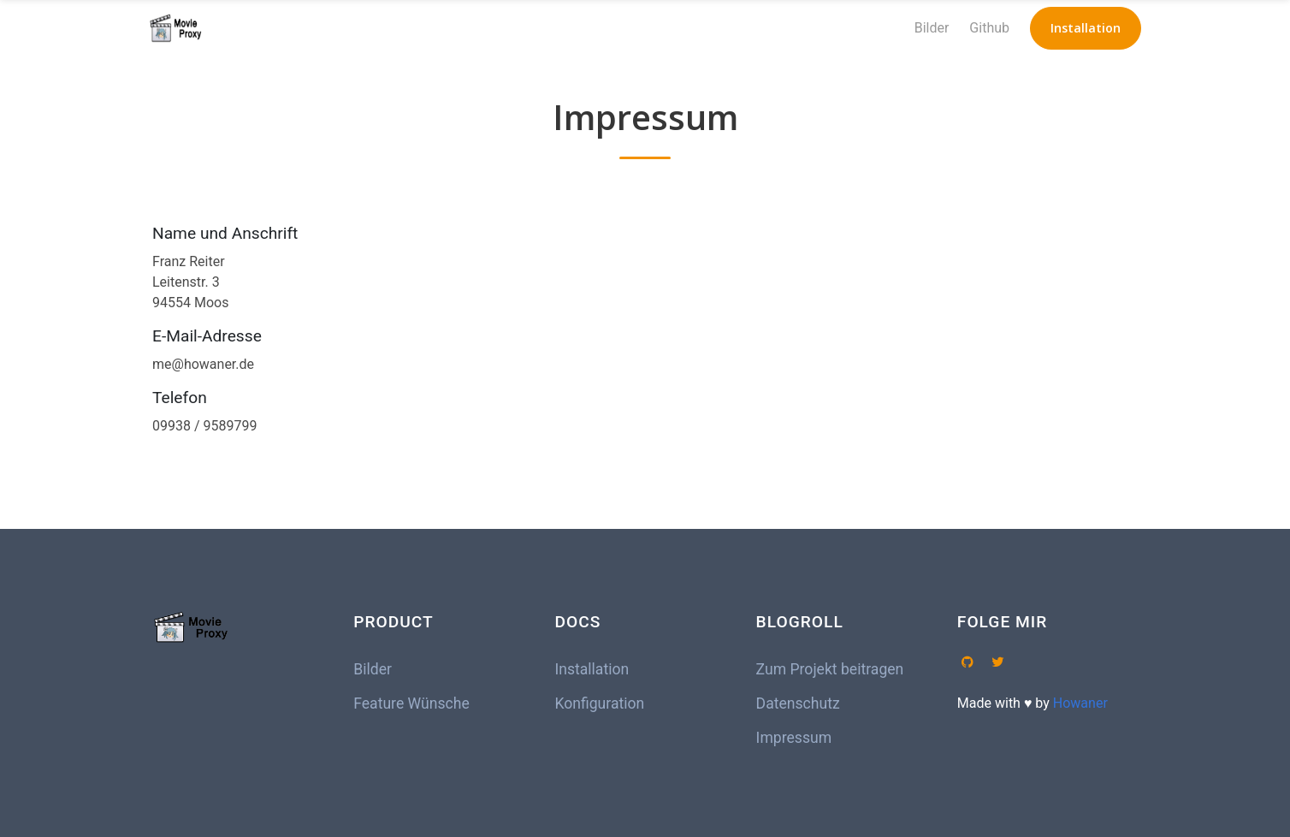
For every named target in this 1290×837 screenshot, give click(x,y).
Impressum (794, 737)
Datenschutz (798, 703)
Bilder (932, 28)
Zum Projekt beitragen (830, 669)
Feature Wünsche (411, 703)
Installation (591, 669)
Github (989, 28)
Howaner (1080, 703)
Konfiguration (599, 703)
